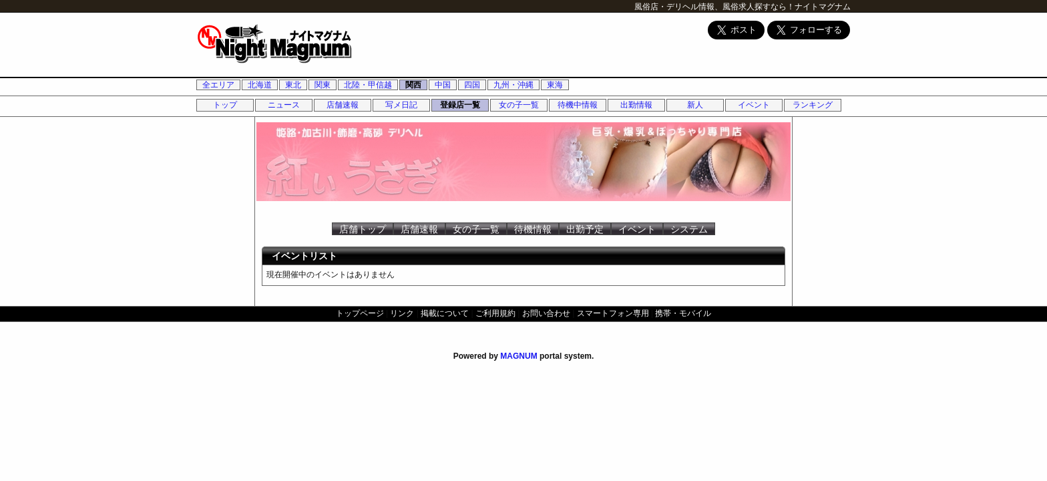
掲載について (445, 313)
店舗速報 (343, 105)
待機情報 (533, 229)
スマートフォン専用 (613, 313)
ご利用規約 (495, 313)
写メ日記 (401, 105)
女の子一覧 (519, 105)
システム (689, 229)
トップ (225, 105)
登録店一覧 (460, 105)
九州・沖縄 (513, 85)
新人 (695, 105)
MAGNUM (518, 356)
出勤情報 (636, 105)
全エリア (218, 85)
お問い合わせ (546, 313)
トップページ (360, 313)
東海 (555, 85)
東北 (293, 85)
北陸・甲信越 (368, 85)
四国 (472, 85)
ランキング (813, 105)
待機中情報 (578, 105)
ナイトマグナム (823, 6)
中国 (443, 85)
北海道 (260, 85)
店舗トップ (362, 229)
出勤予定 (585, 229)
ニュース (284, 105)
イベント (754, 105)
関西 (413, 85)
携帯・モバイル (683, 313)
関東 (323, 85)
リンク (402, 313)
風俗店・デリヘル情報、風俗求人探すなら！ (714, 6)
